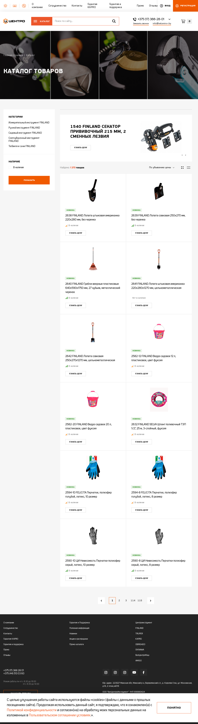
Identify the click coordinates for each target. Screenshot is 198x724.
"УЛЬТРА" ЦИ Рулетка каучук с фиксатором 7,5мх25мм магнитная (96, 131)
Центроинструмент (143, 623)
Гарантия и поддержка (13, 644)
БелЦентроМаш (142, 655)
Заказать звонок (141, 23)
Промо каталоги (76, 644)
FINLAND (139, 628)
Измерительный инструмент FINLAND (29, 123)
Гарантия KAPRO (10, 639)
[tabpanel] (126, 137)
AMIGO (138, 661)
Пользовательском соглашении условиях (60, 715)
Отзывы (6, 655)
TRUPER (139, 634)
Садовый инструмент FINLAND (25, 133)
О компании (8, 623)
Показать (29, 180)
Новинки (73, 634)
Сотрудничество (10, 628)
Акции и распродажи (78, 639)
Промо (6, 650)
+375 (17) (8, 670)
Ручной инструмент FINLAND (24, 128)
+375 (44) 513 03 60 (13, 673)
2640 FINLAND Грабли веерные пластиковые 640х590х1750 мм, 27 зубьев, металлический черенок (92, 288)
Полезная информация (79, 628)
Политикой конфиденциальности (32, 710)
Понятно (174, 707)
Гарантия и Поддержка (79, 623)
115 (139, 600)
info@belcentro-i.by (162, 23)
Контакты (7, 634)
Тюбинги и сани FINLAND (22, 146)
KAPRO (138, 639)
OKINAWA (139, 650)
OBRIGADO (140, 644)
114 (133, 600)
